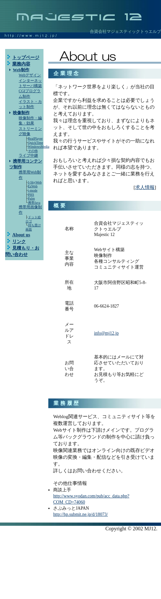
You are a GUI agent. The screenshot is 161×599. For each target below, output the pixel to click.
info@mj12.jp (106, 333)
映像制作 (21, 112)
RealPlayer (35, 138)
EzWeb (33, 186)
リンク (19, 241)
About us (21, 234)
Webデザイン (30, 75)
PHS (31, 194)
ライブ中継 (28, 155)
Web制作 (21, 69)
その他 (33, 150)
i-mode (33, 190)
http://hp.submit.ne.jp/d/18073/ (80, 514)
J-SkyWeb (35, 182)
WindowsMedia (39, 146)
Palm (31, 198)
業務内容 (21, 63)
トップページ (25, 57)
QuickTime (35, 142)
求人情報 (145, 187)
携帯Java (34, 202)
